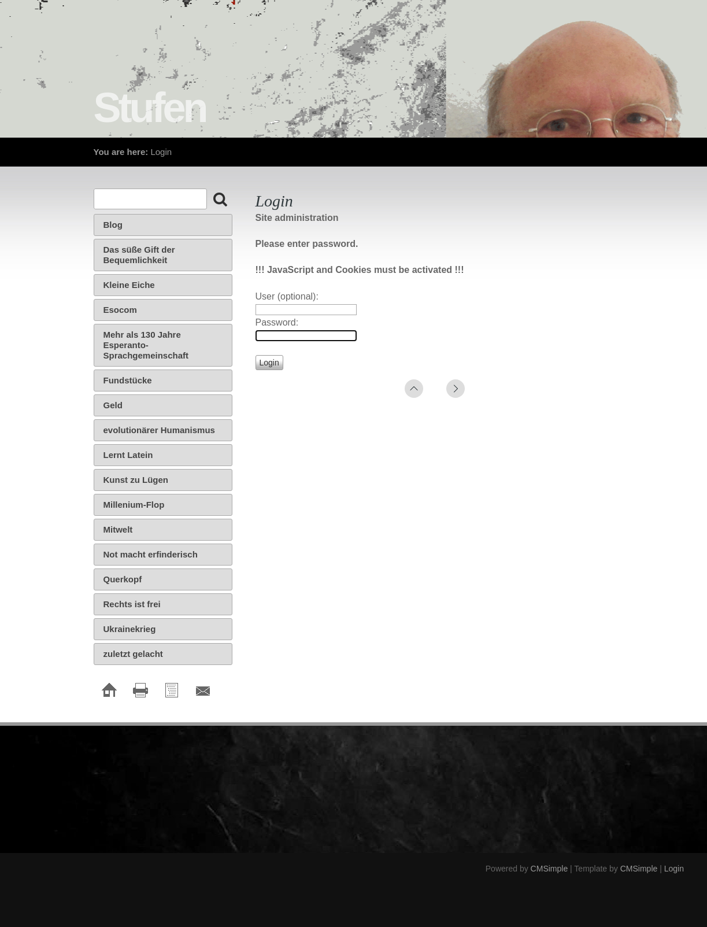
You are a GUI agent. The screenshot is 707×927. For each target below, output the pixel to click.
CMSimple (549, 868)
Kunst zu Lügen (136, 480)
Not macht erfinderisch (150, 554)
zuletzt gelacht (133, 654)
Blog (113, 225)
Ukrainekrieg (129, 629)
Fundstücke (127, 380)
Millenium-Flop (134, 504)
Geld (113, 405)
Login (674, 868)
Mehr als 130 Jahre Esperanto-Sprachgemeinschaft (146, 345)
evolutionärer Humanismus (159, 430)
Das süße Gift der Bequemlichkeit (139, 255)
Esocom (120, 310)
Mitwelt (118, 529)
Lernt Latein (128, 455)
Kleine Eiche (129, 285)
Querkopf (122, 579)
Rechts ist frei (132, 604)
